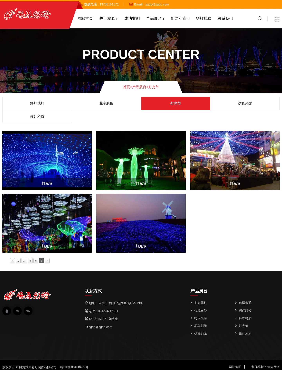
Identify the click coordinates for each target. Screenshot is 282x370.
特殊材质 (245, 318)
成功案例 (132, 18)
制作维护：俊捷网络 (265, 367)
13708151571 (109, 4)
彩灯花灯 (37, 103)
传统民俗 (200, 310)
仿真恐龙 (245, 103)
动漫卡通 (245, 303)
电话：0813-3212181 (103, 311)
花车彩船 (106, 103)
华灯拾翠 (203, 18)
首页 (127, 87)
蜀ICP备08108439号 (74, 367)
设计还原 (37, 117)
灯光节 (153, 87)
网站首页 (85, 18)
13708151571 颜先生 (103, 319)
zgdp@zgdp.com (157, 4)
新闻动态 (178, 18)
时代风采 (200, 318)
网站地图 (235, 367)
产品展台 (154, 18)
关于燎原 (107, 18)
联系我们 (225, 18)
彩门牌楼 (245, 310)
